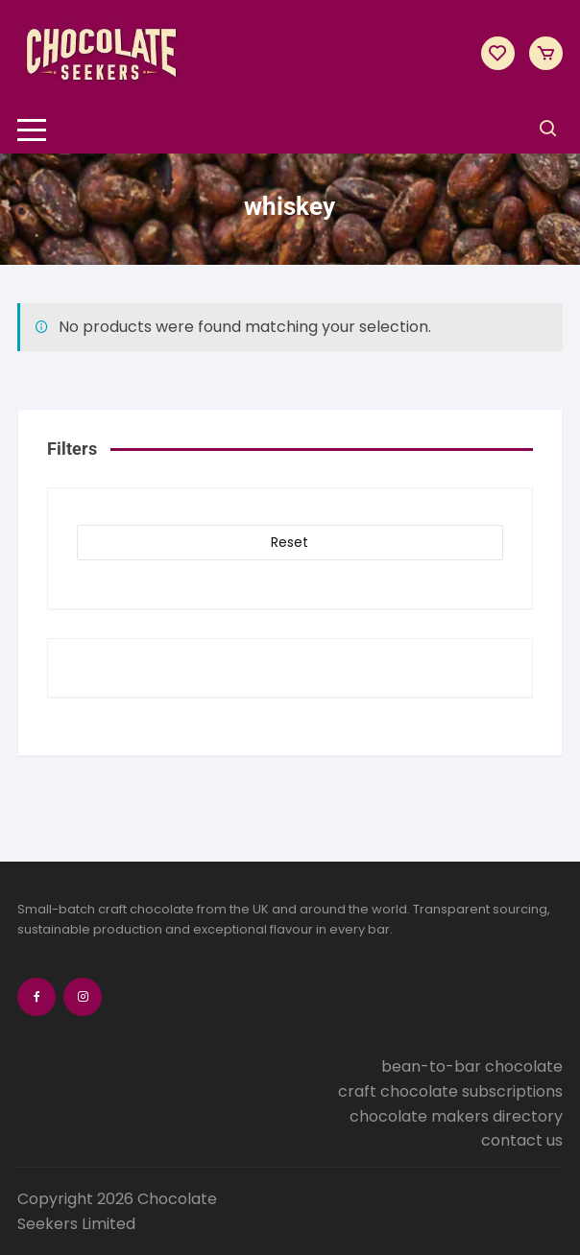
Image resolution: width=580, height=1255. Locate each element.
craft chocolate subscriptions (450, 1091)
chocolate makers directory (456, 1116)
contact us (522, 1140)
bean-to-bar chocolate (472, 1066)
